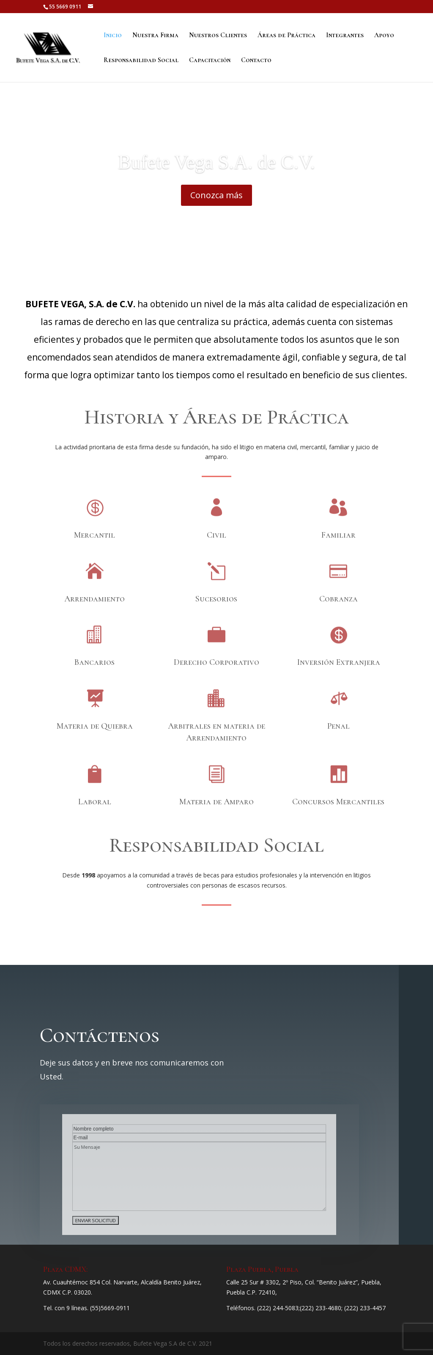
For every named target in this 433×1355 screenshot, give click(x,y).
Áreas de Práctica (286, 35)
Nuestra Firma (155, 35)
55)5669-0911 (111, 1308)
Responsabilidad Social (141, 60)
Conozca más (216, 207)
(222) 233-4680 (320, 1308)
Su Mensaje (200, 1175)
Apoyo (384, 35)
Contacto (256, 60)
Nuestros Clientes (218, 35)
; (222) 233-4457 (363, 1308)
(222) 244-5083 (278, 1308)
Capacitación (209, 60)
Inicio (113, 35)
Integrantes (345, 35)
